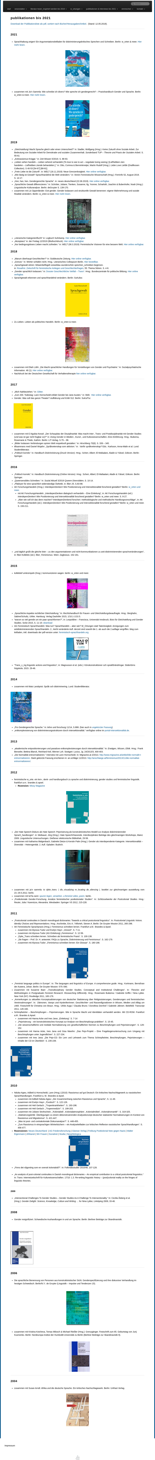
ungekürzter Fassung (100, 724)
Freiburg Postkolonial (97, 1124)
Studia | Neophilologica (57, 1127)
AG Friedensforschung (58, 1124)
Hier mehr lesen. (36, 95)
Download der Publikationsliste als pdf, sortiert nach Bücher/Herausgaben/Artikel (47, 24)
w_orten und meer (135, 487)
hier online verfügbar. (85, 373)
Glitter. (39, 392)
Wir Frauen (28, 1127)
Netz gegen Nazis (115, 1124)
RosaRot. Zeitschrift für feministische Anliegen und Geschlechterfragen (48, 268)
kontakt (140, 9)
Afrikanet (17, 1127)
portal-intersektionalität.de (115, 727)
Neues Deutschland (36, 1124)
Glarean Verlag (78, 1124)
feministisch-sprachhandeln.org (72, 629)
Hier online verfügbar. (95, 171)
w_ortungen (76, 9)
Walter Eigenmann (134, 1124)
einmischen (126, 9)
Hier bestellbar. (90, 262)
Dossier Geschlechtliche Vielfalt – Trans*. (64, 271)
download (46, 619)
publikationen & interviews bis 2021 (101, 9)
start (8, 9)
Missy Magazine (35, 782)
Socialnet (39, 1127)
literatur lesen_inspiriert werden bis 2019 (48, 9)
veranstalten (20, 9)
